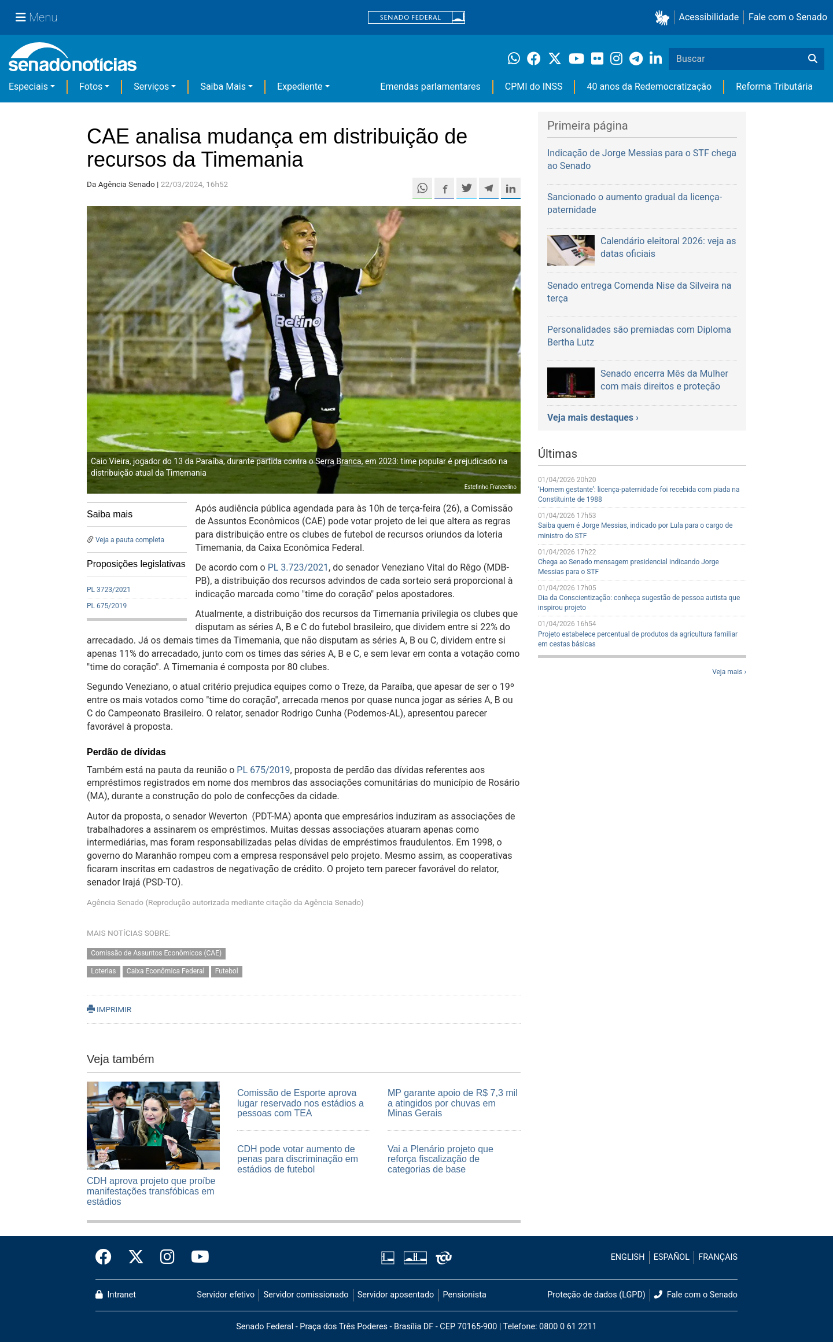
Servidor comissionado (306, 1295)
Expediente (299, 86)
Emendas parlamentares (430, 86)
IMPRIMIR (109, 1009)
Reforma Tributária (774, 86)
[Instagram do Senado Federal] (167, 1257)
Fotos (90, 86)
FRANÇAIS (718, 1257)
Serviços (151, 86)
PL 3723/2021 (109, 590)
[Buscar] (812, 59)
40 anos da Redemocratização (649, 86)
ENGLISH (628, 1257)
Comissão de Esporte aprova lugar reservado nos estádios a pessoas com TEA (300, 1103)
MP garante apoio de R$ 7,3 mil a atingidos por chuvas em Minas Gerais (453, 1103)
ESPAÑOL (672, 1257)
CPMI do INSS (534, 86)
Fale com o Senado (788, 17)
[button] (664, 17)
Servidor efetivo (226, 1295)
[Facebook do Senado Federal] (107, 1257)
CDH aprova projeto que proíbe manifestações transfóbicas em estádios (151, 1191)
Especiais (28, 86)
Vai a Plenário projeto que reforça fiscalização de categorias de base (440, 1159)
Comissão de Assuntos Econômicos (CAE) (156, 953)
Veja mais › (729, 672)
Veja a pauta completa (129, 540)
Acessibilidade (709, 17)
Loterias (103, 971)
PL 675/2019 (107, 606)
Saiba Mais (223, 86)
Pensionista (464, 1295)
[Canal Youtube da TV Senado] (196, 1257)
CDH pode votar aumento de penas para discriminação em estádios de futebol (297, 1159)
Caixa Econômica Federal (166, 971)
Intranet (115, 1295)
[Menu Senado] (36, 17)
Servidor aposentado (395, 1295)
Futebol (226, 971)
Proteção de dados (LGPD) (596, 1295)
